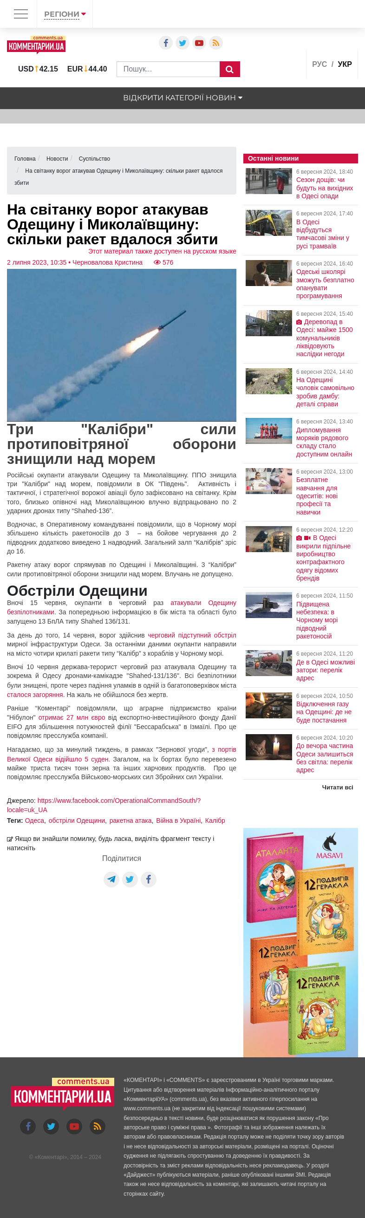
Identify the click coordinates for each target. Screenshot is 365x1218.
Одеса (34, 820)
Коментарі (51, 1157)
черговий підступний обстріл (192, 635)
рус (319, 64)
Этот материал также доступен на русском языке (162, 251)
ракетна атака (131, 820)
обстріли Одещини (77, 820)
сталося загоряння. (36, 694)
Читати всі (337, 787)
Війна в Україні (178, 820)
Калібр (215, 820)
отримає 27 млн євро (72, 717)
